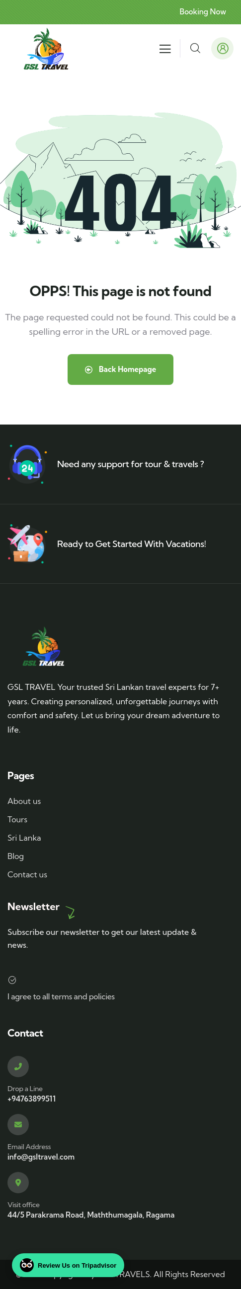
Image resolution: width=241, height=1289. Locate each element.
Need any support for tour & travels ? (130, 464)
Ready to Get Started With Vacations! (131, 544)
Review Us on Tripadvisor (68, 1265)
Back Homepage (121, 369)
